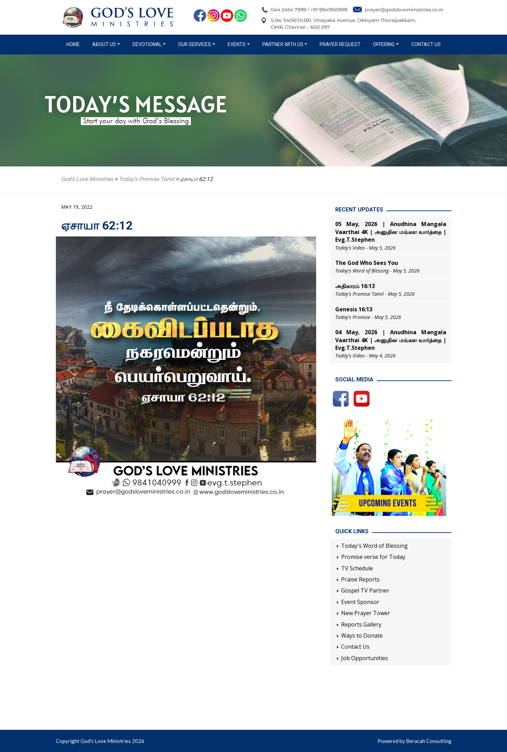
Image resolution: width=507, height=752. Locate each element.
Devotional (147, 44)
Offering (384, 44)
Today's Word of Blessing (374, 546)
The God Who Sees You (366, 263)
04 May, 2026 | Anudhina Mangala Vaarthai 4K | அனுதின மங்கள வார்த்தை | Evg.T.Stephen (390, 340)
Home (74, 44)
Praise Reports (360, 579)
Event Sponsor (360, 602)
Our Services (194, 44)
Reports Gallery (361, 624)
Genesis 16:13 (353, 309)
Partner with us (282, 44)
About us (104, 44)
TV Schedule (357, 568)
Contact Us (426, 44)
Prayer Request (340, 44)
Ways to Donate (362, 635)
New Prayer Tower (365, 613)
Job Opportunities (364, 658)
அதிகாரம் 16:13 (355, 286)
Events (237, 44)
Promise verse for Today (373, 557)
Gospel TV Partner (365, 590)
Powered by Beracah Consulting (414, 741)
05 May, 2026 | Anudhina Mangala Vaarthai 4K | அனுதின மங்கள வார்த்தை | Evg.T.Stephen (390, 231)
